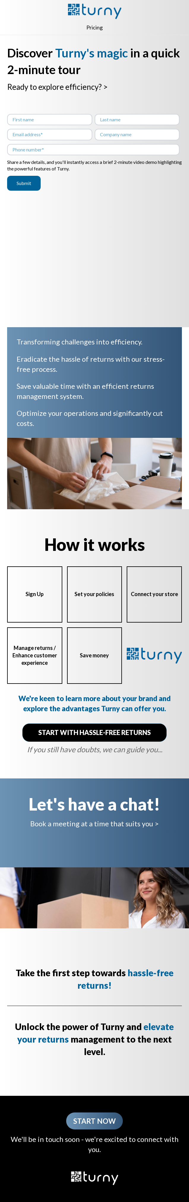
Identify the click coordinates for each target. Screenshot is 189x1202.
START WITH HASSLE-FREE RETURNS (94, 732)
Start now (94, 1121)
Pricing (94, 27)
